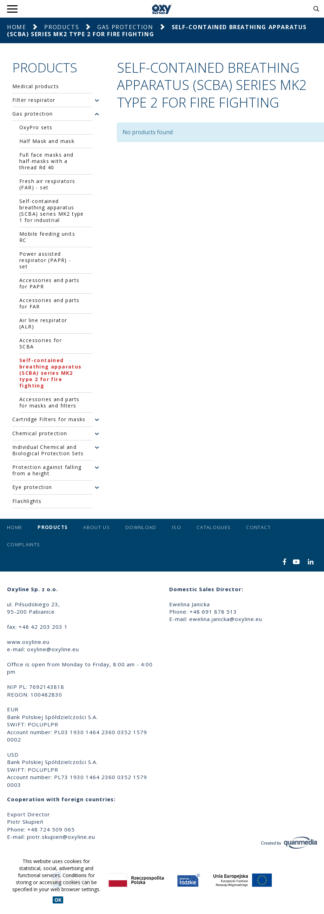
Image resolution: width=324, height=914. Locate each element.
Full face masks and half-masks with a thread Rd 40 (46, 161)
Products (61, 27)
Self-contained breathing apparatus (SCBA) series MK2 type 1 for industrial (51, 210)
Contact (258, 527)
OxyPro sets (35, 127)
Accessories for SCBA (40, 343)
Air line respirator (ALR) (43, 323)
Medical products (35, 86)
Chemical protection (39, 433)
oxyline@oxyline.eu (53, 649)
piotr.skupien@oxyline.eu (61, 836)
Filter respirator (33, 100)
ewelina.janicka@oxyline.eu (225, 618)
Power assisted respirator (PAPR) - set (45, 260)
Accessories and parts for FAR (49, 303)
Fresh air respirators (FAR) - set (47, 184)
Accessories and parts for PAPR (49, 283)
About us (96, 527)
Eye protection (32, 487)
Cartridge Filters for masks (49, 419)
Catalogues (214, 527)
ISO (176, 527)
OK (57, 899)
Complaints (23, 544)
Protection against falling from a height (46, 470)
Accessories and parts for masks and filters (49, 402)
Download (141, 527)
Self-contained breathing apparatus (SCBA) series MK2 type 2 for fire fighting (50, 373)
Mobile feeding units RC (47, 236)
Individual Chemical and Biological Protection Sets (48, 450)
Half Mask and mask (46, 141)
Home (16, 27)
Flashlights (26, 501)
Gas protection (125, 27)
